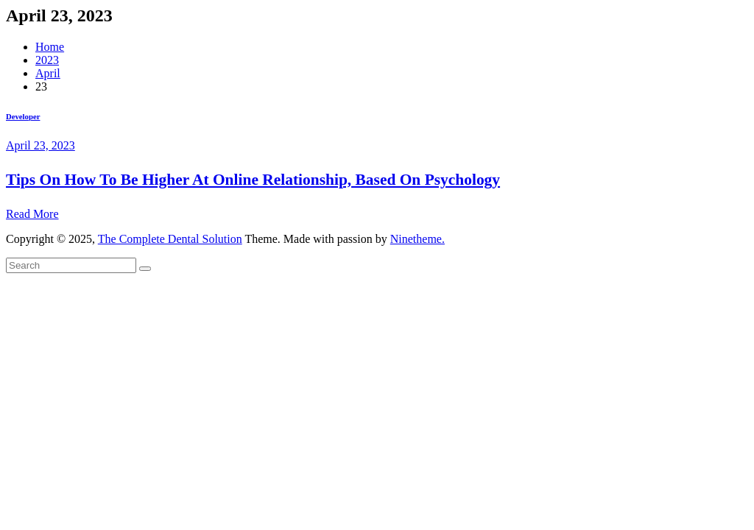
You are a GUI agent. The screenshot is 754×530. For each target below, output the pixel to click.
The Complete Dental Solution (170, 239)
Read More (32, 214)
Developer (23, 116)
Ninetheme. (417, 239)
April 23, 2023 (40, 145)
